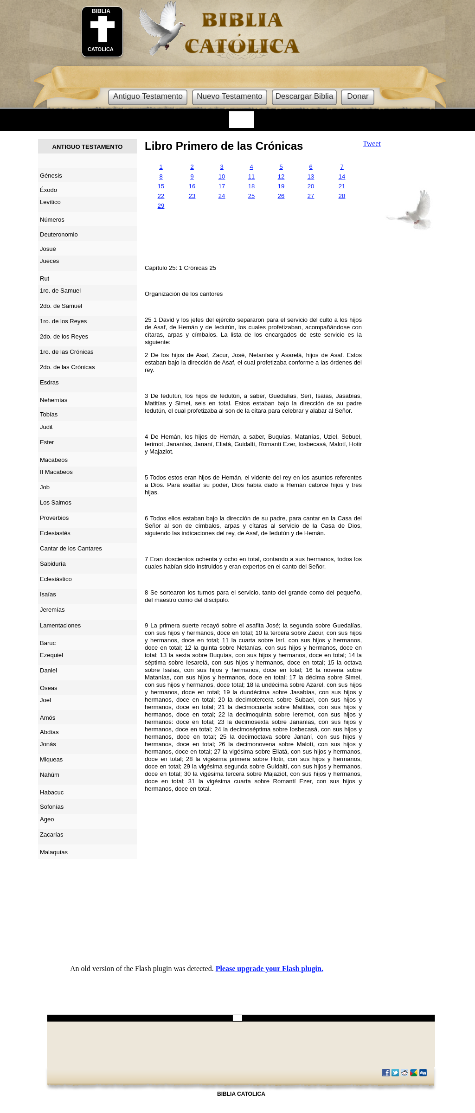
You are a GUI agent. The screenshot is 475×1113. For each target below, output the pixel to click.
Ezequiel (51, 655)
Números (52, 219)
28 (342, 195)
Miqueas (51, 759)
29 (161, 205)
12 (281, 176)
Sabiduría (53, 563)
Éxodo (48, 189)
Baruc (48, 643)
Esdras (49, 382)
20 (311, 186)
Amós (47, 717)
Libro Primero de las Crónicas (224, 146)
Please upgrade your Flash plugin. (269, 968)
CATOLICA (101, 49)
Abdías (49, 732)
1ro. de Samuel (60, 290)
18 (251, 186)
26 (281, 195)
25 (251, 195)
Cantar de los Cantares (71, 548)
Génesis (51, 175)
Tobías (49, 414)
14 (342, 176)
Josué (48, 248)
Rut (44, 278)
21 (342, 186)
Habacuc (52, 792)
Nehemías (53, 400)
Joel (45, 700)
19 (281, 186)
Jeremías (52, 609)
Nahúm (49, 774)
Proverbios (54, 517)
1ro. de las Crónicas (67, 351)
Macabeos (54, 459)
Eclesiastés (55, 533)
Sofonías (52, 806)
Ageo (47, 819)
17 (221, 186)
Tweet (372, 143)
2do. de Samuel (61, 305)
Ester (47, 442)
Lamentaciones (60, 625)
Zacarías (52, 834)
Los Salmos (55, 502)
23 (192, 195)
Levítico (50, 201)
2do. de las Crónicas (67, 367)
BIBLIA (101, 11)
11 (251, 176)
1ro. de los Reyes (63, 321)
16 (192, 186)
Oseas (49, 687)
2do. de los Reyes (64, 336)
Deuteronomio (59, 234)
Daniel (48, 670)
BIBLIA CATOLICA (241, 1094)
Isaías (48, 594)
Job (45, 487)
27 (311, 195)
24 (221, 195)
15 (161, 186)
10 (221, 176)
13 (311, 176)
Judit (46, 426)
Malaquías (54, 852)
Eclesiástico (56, 579)
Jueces (49, 260)
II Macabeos (56, 471)
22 (161, 195)
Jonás (48, 744)
